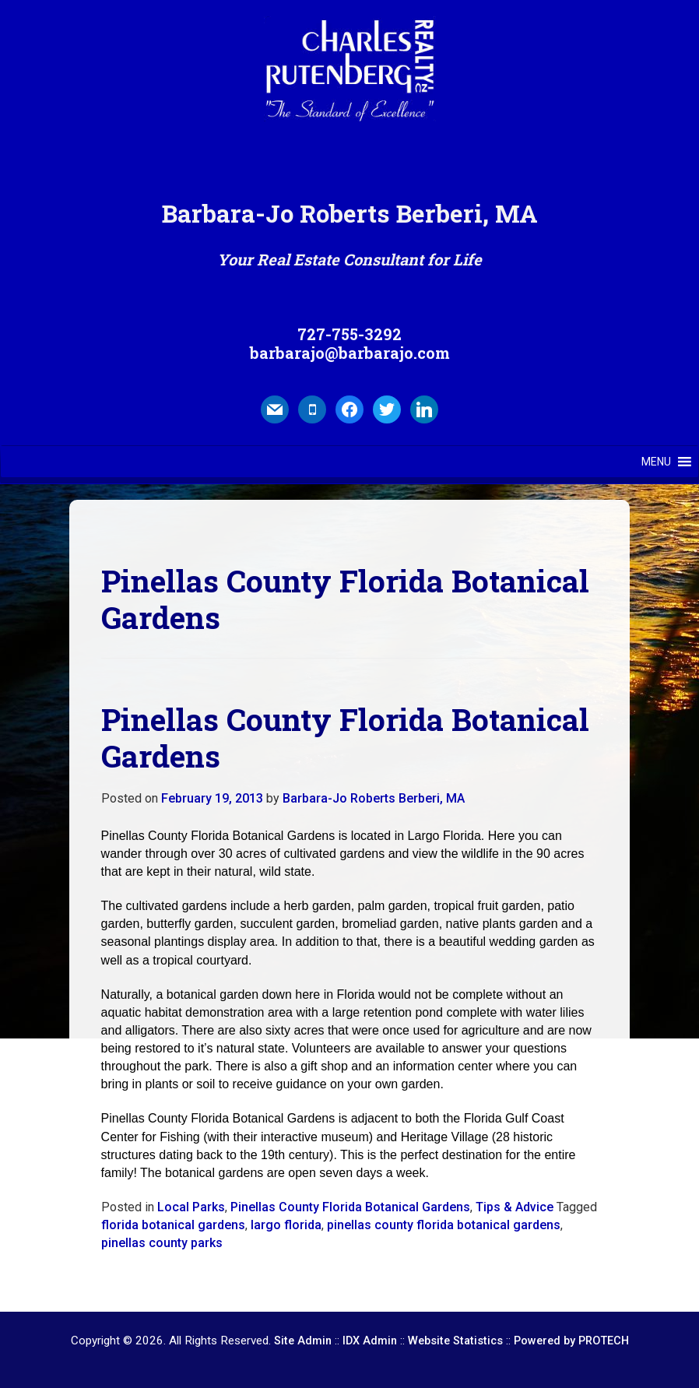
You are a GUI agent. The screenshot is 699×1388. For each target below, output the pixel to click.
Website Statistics (455, 1341)
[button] (656, 461)
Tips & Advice (514, 1207)
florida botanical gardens (173, 1225)
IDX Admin (369, 1341)
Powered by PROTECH (571, 1341)
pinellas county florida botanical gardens (443, 1225)
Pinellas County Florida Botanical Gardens (350, 1207)
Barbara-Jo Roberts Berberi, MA (374, 798)
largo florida (286, 1225)
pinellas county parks (162, 1242)
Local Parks (191, 1207)
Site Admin (303, 1341)
